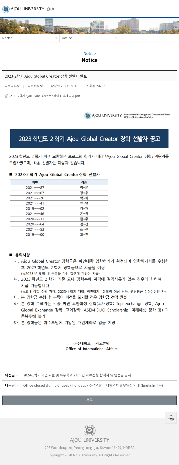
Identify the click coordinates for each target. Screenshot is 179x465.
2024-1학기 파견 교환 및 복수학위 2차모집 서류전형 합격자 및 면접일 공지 (77, 375)
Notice (7, 38)
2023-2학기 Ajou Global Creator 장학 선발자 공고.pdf (45, 96)
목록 (89, 400)
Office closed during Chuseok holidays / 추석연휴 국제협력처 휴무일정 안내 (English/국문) (93, 386)
